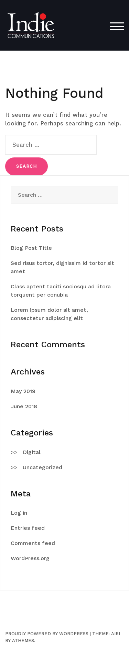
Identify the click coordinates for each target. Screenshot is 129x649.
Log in (19, 512)
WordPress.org (30, 558)
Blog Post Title (31, 248)
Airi (115, 633)
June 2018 (24, 406)
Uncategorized (42, 467)
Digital (32, 452)
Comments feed (33, 543)
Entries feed (28, 528)
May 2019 (23, 391)
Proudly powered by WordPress (46, 633)
